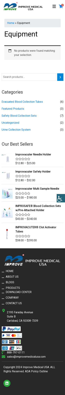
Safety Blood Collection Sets (19, 115)
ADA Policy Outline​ (36, 371)
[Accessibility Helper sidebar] (61, 198)
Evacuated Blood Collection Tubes (22, 101)
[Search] (60, 77)
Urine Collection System (16, 129)
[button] (54, 6)
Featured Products (13, 108)
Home (10, 23)
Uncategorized (10, 122)
